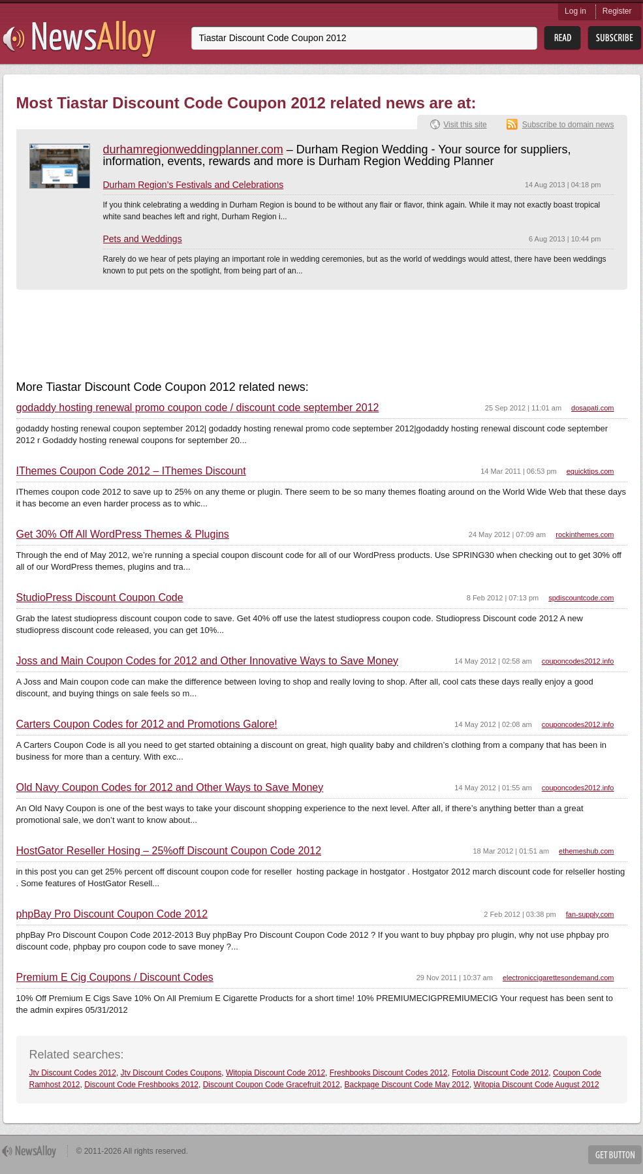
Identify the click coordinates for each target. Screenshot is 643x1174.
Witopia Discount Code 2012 (275, 1072)
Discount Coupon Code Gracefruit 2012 (271, 1084)
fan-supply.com (590, 914)
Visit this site (464, 124)
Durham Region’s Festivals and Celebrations (193, 184)
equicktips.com (590, 471)
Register (617, 11)
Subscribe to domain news (568, 124)
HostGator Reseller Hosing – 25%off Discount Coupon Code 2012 (169, 851)
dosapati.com (592, 408)
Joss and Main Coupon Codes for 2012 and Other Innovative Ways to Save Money (207, 661)
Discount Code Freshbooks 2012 (141, 1084)
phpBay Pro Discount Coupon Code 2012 (112, 914)
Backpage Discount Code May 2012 (406, 1084)
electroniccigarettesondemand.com (558, 977)
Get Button (615, 1154)
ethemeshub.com (586, 851)
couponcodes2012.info (578, 661)
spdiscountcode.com (581, 598)
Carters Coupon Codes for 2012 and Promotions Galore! (146, 724)
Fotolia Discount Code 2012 (500, 1072)
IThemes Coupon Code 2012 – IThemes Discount (131, 471)
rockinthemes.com (585, 534)
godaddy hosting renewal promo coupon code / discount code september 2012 (197, 408)
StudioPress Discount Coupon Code (99, 598)
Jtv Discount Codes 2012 (72, 1072)
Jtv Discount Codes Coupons (171, 1072)
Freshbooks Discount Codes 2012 (389, 1072)
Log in (575, 11)
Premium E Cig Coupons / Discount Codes (114, 977)
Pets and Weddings (142, 239)
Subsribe (615, 38)
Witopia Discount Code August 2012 (536, 1084)
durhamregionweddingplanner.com (193, 149)
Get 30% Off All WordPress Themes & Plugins (122, 534)
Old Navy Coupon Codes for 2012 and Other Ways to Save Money (170, 787)
